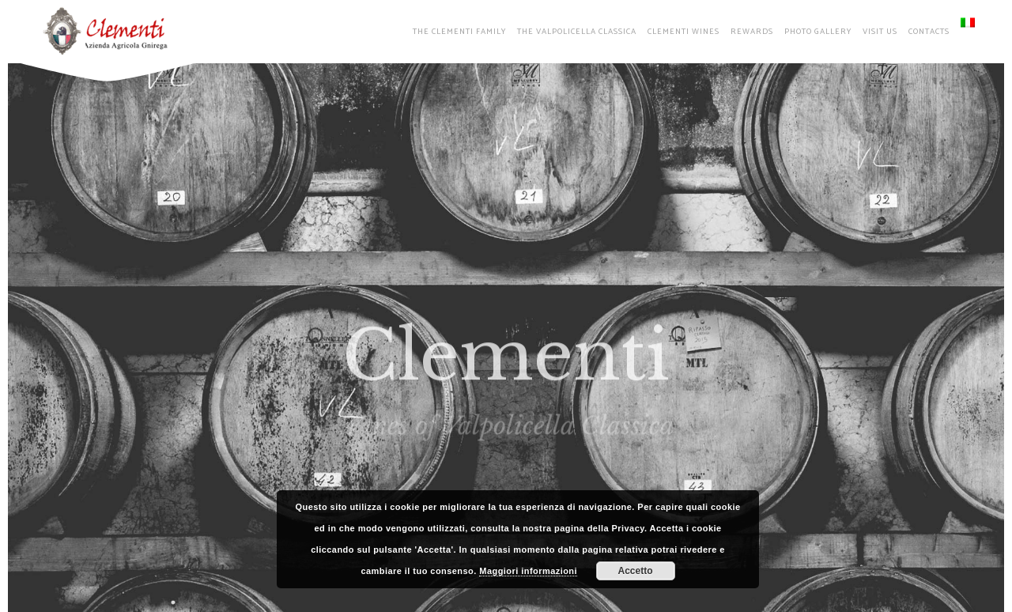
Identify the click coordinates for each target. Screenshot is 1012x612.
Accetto (635, 570)
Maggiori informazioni (528, 571)
